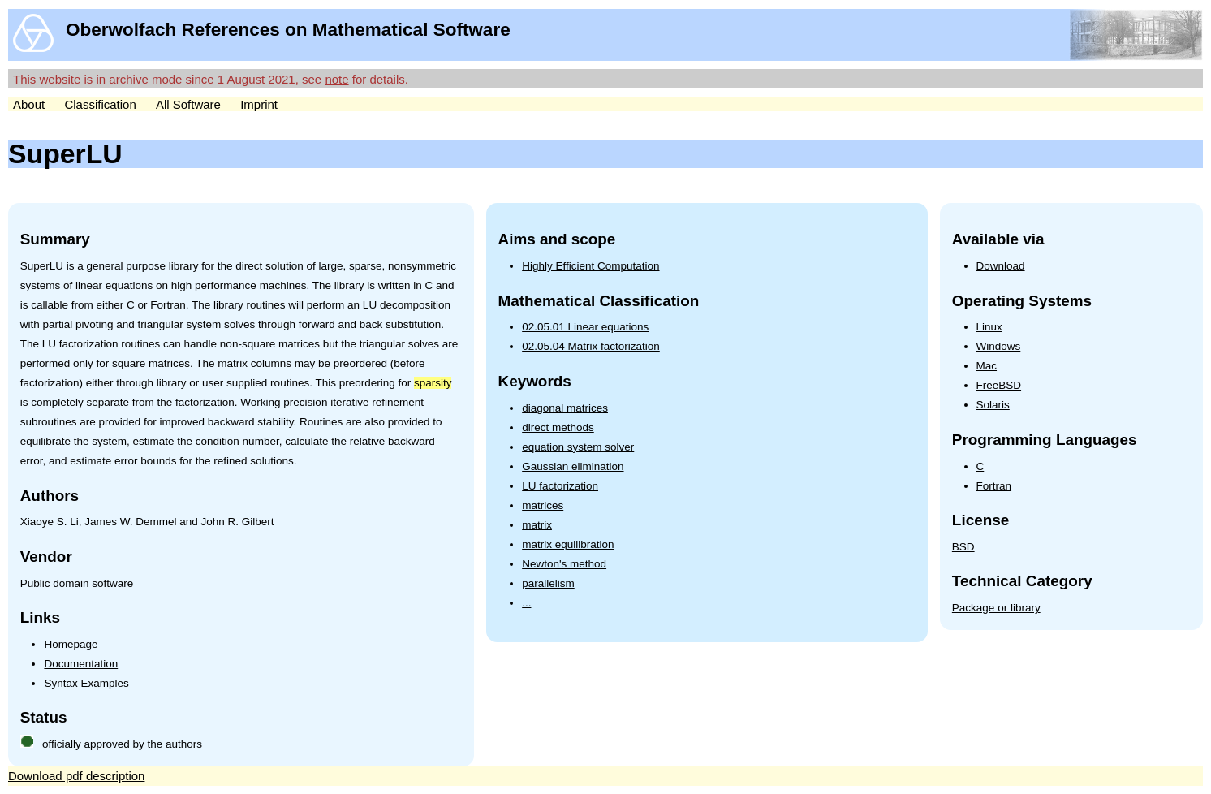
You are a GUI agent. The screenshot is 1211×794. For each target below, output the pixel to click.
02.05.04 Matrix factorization (591, 346)
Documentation (81, 664)
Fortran (994, 486)
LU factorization (560, 486)
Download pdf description (76, 776)
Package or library (996, 608)
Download (1000, 266)
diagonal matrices (565, 408)
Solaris (993, 405)
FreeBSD (999, 385)
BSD (963, 547)
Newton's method (564, 564)
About (29, 104)
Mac (987, 366)
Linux (989, 327)
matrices (542, 505)
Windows (998, 346)
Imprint (259, 104)
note (336, 79)
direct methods (558, 427)
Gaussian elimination (572, 466)
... (526, 603)
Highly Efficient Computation (590, 266)
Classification (100, 104)
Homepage (70, 644)
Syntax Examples (86, 683)
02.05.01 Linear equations (585, 327)
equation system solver (578, 447)
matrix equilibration (568, 544)
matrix (537, 525)
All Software (188, 104)
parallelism (548, 583)
